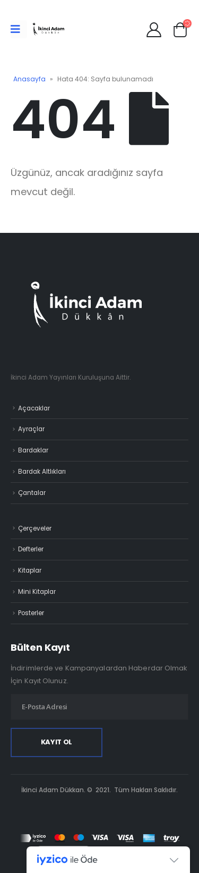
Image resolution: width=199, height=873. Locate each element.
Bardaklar (33, 450)
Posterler (31, 613)
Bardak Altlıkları (42, 471)
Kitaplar (29, 570)
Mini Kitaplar (37, 591)
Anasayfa (29, 78)
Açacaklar (34, 408)
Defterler (31, 549)
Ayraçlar (31, 429)
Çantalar (32, 493)
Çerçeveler (34, 528)
